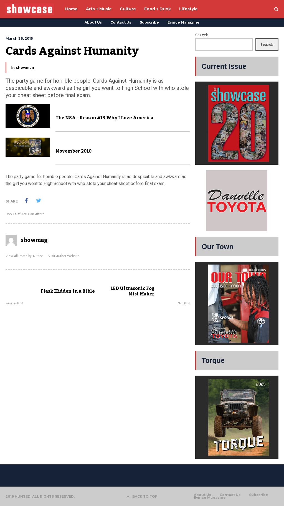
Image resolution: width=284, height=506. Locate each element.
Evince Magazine (183, 22)
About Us (93, 22)
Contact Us (120, 22)
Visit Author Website (64, 256)
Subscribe (149, 22)
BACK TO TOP (142, 496)
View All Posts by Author (24, 256)
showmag (25, 67)
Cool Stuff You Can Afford (25, 214)
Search (201, 35)
